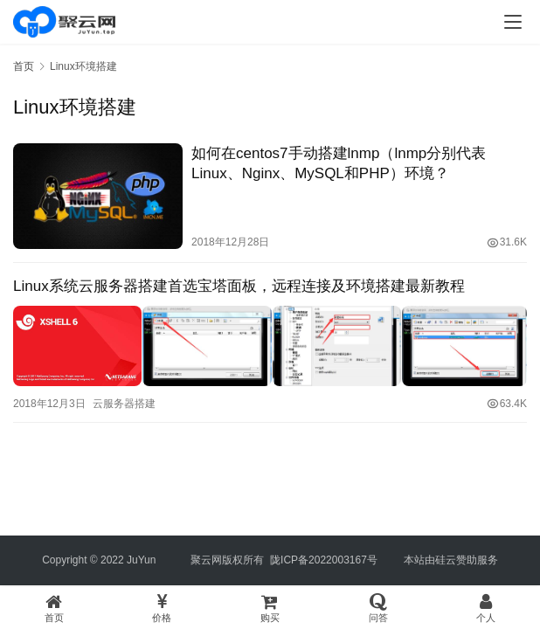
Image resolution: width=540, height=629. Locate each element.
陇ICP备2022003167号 (323, 560)
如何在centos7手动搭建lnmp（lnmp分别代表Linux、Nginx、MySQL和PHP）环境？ (338, 163)
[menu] (513, 22)
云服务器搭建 (124, 401)
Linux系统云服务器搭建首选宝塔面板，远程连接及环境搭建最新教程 (239, 286)
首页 (23, 66)
